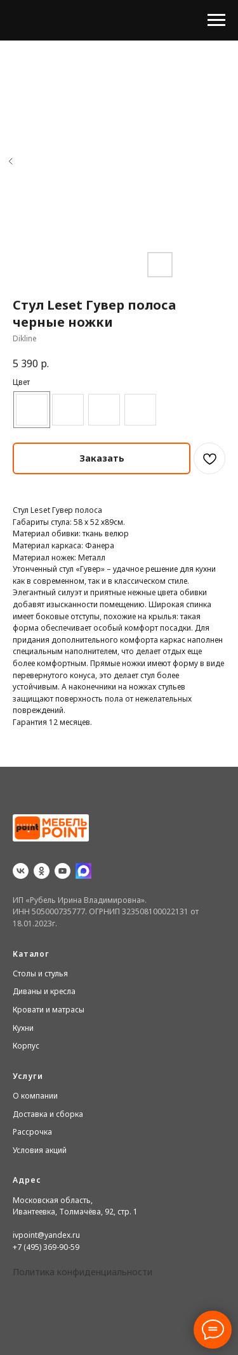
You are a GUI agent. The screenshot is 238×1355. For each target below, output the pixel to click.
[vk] (21, 871)
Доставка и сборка (48, 1114)
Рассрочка (32, 1131)
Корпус (26, 1045)
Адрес (27, 1180)
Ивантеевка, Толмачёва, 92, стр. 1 (75, 1211)
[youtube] (62, 871)
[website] (83, 871)
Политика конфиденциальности (82, 1272)
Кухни (23, 1028)
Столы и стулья (40, 973)
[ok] (42, 871)
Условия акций (40, 1150)
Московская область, (53, 1200)
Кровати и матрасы (48, 1009)
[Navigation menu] (216, 20)
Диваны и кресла (44, 991)
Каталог (31, 954)
